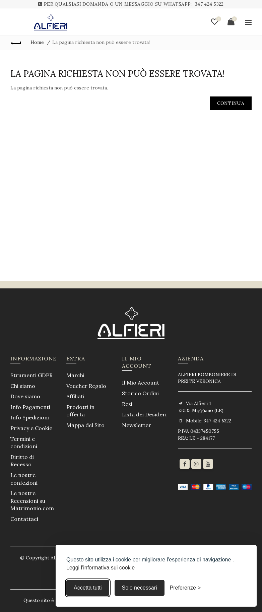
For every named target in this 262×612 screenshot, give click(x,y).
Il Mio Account (140, 382)
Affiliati (75, 396)
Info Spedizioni (29, 417)
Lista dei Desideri (144, 414)
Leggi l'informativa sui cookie (100, 567)
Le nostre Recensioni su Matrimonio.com (32, 501)
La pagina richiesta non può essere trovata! (101, 42)
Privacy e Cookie (31, 428)
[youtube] (208, 464)
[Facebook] (185, 464)
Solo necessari (139, 588)
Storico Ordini (140, 393)
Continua (230, 103)
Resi (127, 404)
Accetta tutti (88, 588)
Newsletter (136, 425)
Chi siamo (22, 386)
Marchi (75, 375)
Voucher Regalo (86, 386)
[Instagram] (196, 464)
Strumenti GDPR (31, 375)
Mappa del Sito (85, 425)
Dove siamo (25, 396)
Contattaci (24, 519)
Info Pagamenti (30, 407)
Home (37, 42)
